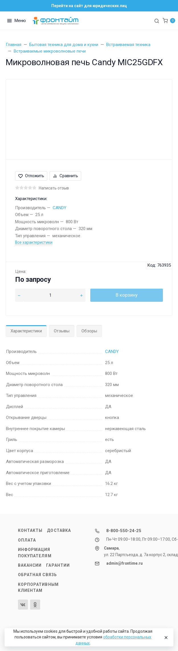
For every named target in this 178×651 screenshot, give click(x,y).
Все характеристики (33, 242)
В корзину (127, 295)
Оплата (27, 540)
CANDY (59, 207)
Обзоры (89, 331)
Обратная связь (37, 574)
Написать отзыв (54, 188)
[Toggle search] (156, 20)
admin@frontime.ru (124, 563)
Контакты (30, 530)
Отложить (31, 175)
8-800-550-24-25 (123, 530)
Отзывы (61, 331)
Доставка (59, 530)
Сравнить (65, 175)
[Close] (165, 637)
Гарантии (58, 565)
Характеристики (26, 331)
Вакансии (30, 565)
